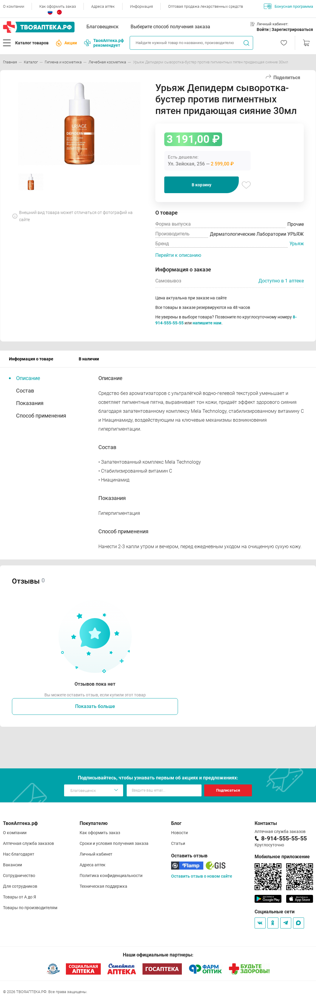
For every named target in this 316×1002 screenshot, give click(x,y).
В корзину (201, 184)
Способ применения (41, 415)
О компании (13, 6)
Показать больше (95, 706)
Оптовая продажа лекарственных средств (205, 6)
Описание (28, 378)
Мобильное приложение (282, 856)
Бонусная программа (288, 6)
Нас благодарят (18, 854)
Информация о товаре (31, 359)
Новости (179, 832)
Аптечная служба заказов (28, 843)
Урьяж (296, 243)
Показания (30, 403)
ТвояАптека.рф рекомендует (104, 43)
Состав (25, 390)
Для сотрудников (20, 886)
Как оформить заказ (57, 6)
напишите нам (207, 323)
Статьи (178, 843)
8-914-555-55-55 (284, 838)
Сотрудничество (19, 875)
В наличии (89, 359)
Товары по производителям (30, 907)
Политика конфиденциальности (111, 875)
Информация (141, 6)
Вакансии (12, 864)
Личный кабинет (96, 854)
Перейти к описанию (178, 255)
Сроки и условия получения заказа (114, 843)
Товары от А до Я (19, 897)
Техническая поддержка (103, 886)
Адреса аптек (103, 6)
